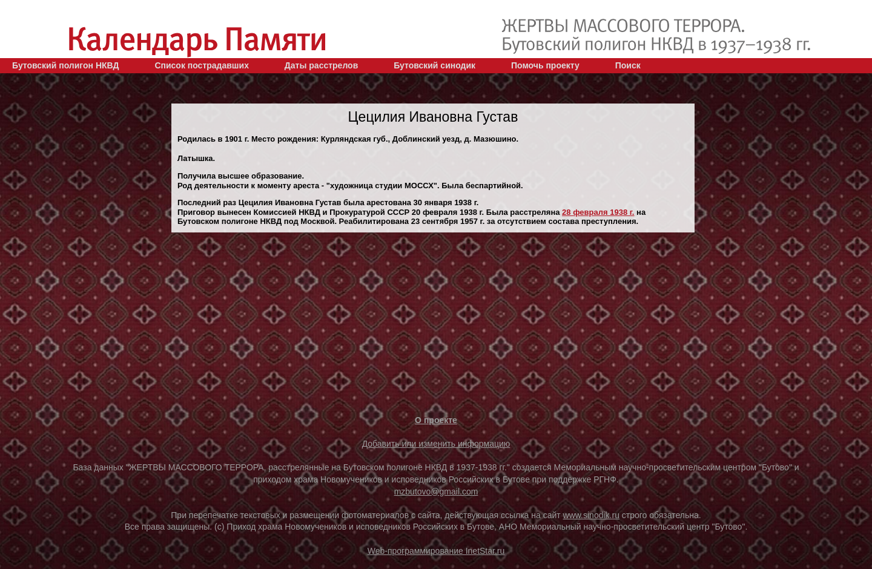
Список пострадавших (201, 65)
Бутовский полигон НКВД (65, 65)
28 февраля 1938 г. (598, 212)
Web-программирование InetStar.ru (436, 551)
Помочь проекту (545, 65)
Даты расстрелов (321, 65)
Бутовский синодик (434, 65)
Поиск (628, 65)
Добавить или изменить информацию (436, 444)
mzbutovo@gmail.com (436, 491)
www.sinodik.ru (591, 515)
